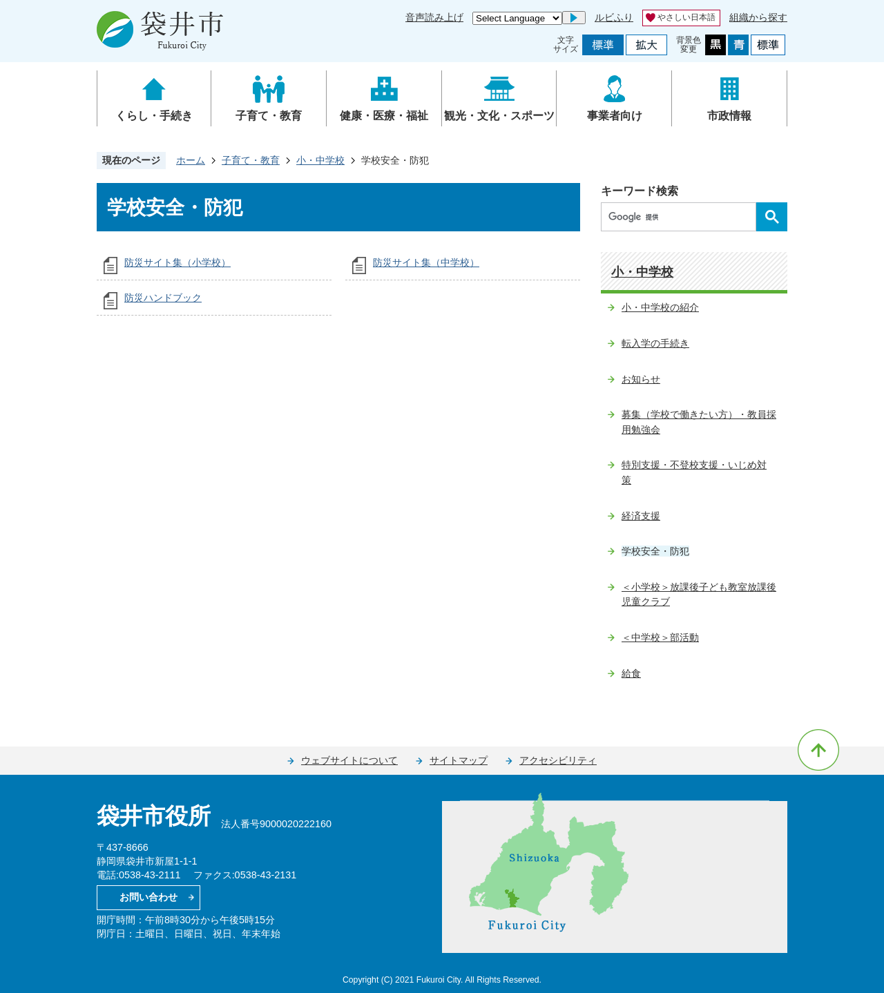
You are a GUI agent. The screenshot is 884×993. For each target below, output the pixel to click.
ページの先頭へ (818, 750)
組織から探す (758, 17)
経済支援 (641, 515)
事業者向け (614, 116)
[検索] (682, 217)
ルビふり (614, 17)
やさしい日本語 (686, 17)
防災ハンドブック (163, 297)
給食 (631, 673)
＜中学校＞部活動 (660, 637)
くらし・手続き (154, 116)
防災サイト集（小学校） (177, 262)
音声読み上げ (434, 17)
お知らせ (641, 379)
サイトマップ (459, 760)
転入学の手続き (655, 343)
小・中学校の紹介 (660, 307)
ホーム (190, 160)
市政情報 (729, 116)
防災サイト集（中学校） (426, 262)
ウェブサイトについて (349, 760)
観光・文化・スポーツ (499, 116)
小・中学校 (320, 160)
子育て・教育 (269, 116)
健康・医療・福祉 (384, 116)
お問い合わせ (148, 897)
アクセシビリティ (558, 760)
